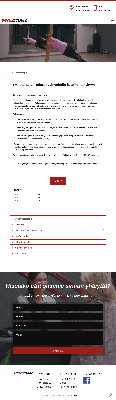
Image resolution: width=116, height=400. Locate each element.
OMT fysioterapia (23, 218)
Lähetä (58, 351)
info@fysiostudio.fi (69, 387)
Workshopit (21, 253)
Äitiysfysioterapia (24, 247)
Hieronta (19, 224)
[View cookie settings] (111, 395)
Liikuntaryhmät (22, 242)
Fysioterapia (21, 72)
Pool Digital (73, 396)
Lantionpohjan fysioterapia (28, 230)
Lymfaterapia (21, 236)
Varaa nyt (58, 180)
